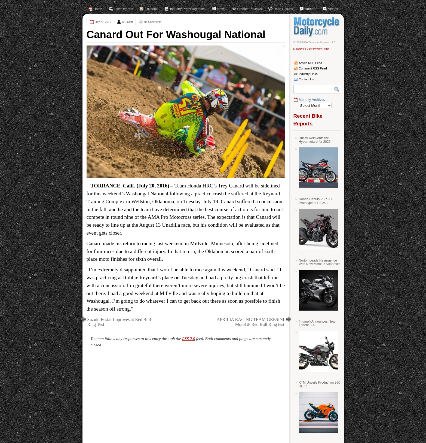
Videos (333, 9)
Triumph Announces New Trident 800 (317, 323)
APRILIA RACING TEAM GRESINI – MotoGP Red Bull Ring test (250, 322)
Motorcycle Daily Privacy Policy (311, 48)
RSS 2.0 (188, 338)
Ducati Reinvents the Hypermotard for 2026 (315, 140)
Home (98, 9)
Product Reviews (249, 9)
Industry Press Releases (188, 9)
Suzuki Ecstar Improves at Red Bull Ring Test (119, 322)
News (221, 9)
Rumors (310, 9)
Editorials (151, 9)
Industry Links (308, 73)
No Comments (152, 21)
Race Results (283, 9)
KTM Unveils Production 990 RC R (319, 384)
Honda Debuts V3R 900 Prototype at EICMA (316, 201)
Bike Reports (123, 9)
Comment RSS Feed (313, 68)
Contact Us (306, 79)
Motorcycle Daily (317, 27)
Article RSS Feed (310, 63)
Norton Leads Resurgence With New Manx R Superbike (320, 262)
